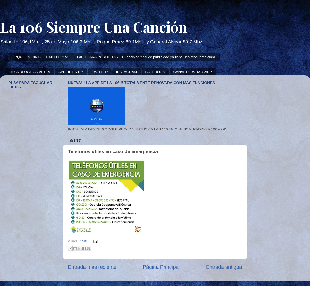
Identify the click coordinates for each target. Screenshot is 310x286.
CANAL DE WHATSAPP (192, 72)
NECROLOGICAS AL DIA (29, 72)
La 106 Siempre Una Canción (93, 26)
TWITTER (100, 72)
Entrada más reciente (92, 267)
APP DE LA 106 (71, 72)
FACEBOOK (155, 72)
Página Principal (161, 267)
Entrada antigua (224, 267)
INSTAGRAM (126, 72)
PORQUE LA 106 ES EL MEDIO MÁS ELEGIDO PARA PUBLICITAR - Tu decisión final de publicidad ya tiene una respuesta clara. (112, 57)
